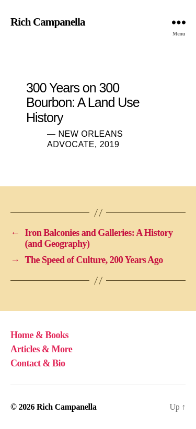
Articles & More (41, 349)
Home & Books (39, 335)
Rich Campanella (47, 22)
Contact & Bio (37, 363)
